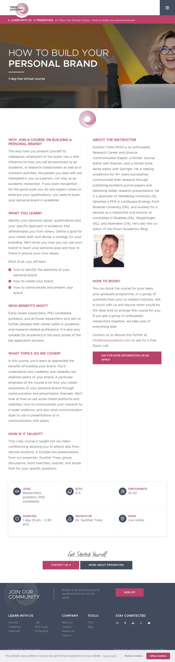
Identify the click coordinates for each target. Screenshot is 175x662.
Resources (68, 631)
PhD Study (41, 627)
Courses (13, 622)
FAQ (90, 622)
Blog (90, 627)
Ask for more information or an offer (125, 357)
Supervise (14, 631)
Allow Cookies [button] (158, 656)
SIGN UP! (129, 592)
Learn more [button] (110, 655)
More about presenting (106, 565)
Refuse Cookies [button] (134, 656)
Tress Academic (19, 9)
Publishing (14, 627)
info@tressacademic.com (112, 340)
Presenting (41, 631)
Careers (66, 635)
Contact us (61, 565)
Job (37, 622)
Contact (67, 627)
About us (67, 622)
